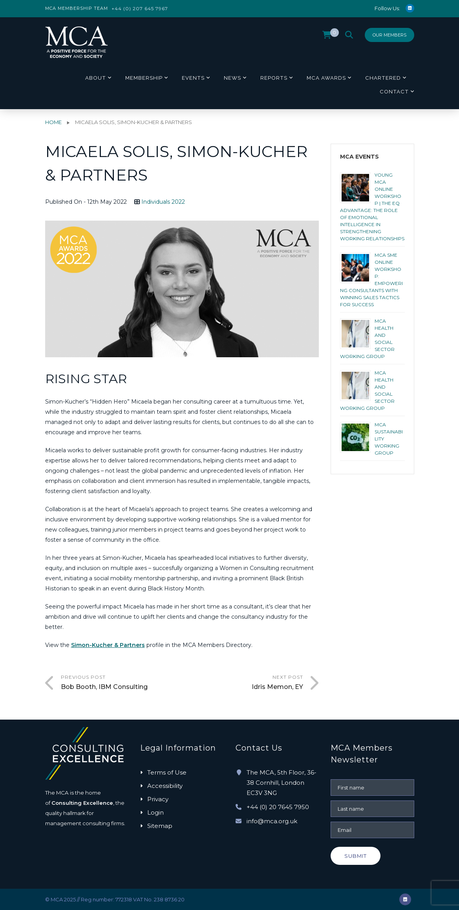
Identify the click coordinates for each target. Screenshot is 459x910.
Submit (355, 856)
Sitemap (159, 826)
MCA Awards (326, 78)
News (232, 78)
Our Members (389, 35)
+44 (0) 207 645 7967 (140, 8)
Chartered (383, 78)
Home (53, 122)
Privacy (157, 799)
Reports (273, 78)
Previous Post (121, 683)
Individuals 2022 (163, 201)
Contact (394, 91)
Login (155, 812)
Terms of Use (167, 772)
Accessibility (165, 785)
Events (193, 78)
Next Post (242, 683)
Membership (144, 78)
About (95, 78)
